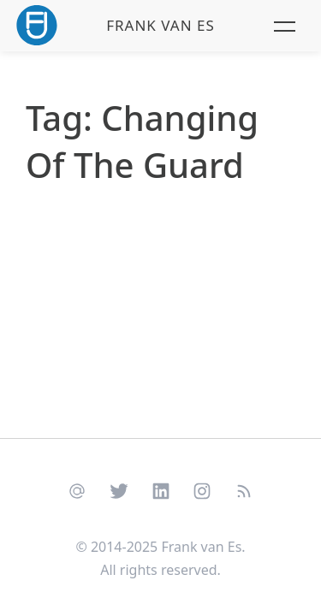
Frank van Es (160, 25)
